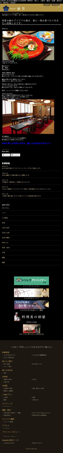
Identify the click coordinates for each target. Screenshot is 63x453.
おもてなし (5, 208)
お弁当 (34, 379)
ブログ (47, 4)
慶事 (5, 400)
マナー (4, 213)
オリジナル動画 (8, 421)
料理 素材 (5, 247)
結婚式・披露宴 (8, 391)
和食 (3, 223)
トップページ (6, 13)
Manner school (37, 443)
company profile (9, 443)
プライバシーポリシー (10, 436)
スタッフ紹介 (8, 366)
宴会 (5, 373)
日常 (3, 252)
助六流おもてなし (37, 364)
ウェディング (8, 406)
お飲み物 (6, 382)
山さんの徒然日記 (9, 357)
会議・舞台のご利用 (38, 388)
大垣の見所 (5, 228)
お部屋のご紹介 (8, 388)
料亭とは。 (5, 242)
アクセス (55, 4)
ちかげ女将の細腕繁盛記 (39, 355)
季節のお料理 (8, 379)
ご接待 (6, 397)
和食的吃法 (7, 415)
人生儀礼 (5, 218)
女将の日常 (5, 233)
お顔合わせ (35, 400)
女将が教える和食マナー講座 (12, 413)
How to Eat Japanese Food (41, 413)
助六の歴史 (7, 364)
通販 (3, 257)
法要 (33, 397)
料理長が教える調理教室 (39, 415)
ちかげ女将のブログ (17, 13)
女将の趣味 (5, 237)
